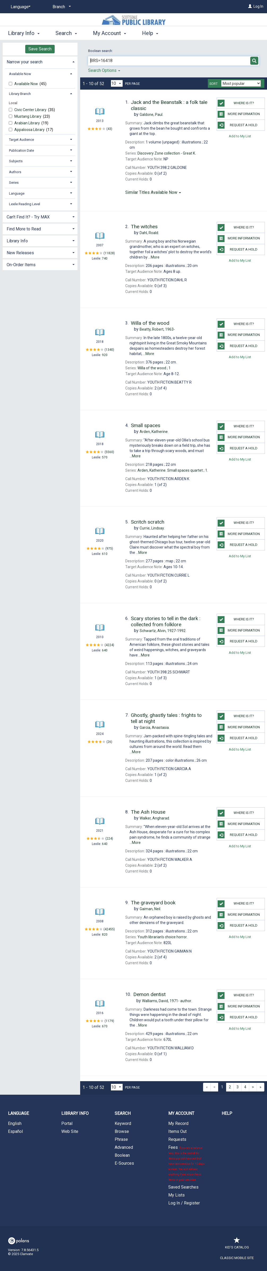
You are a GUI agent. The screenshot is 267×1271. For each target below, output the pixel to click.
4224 (109, 645)
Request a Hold (237, 125)
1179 (109, 1021)
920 (104, 355)
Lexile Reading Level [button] (24, 204)
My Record (178, 1123)
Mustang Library (28, 116)
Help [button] (150, 33)
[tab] (40, 61)
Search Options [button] (104, 70)
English (14, 1123)
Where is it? (236, 103)
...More (154, 257)
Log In (258, 6)
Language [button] (16, 193)
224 (109, 838)
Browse (122, 1131)
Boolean (122, 1155)
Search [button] (66, 33)
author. (167, 1001)
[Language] (19, 7)
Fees (186, 1163)
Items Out (177, 1131)
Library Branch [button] (20, 94)
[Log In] (250, 6)
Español (15, 1131)
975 (109, 548)
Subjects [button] (16, 161)
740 (104, 258)
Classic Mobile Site (237, 1258)
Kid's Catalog (237, 1244)
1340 (109, 349)
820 (104, 934)
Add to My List (240, 136)
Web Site (69, 1131)
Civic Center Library (30, 110)
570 (104, 457)
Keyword (123, 1123)
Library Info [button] (24, 33)
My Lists (176, 1195)
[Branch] (61, 7)
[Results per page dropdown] (117, 83)
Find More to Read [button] (24, 228)
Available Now (26, 84)
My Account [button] (109, 33)
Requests (177, 1139)
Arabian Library (27, 123)
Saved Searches (183, 1187)
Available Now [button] (20, 74)
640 (104, 650)
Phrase (121, 1139)
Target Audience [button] (21, 140)
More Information (239, 114)
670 (104, 1026)
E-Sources (124, 1163)
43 (109, 128)
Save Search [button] (39, 48)
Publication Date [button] (21, 150)
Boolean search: (101, 51)
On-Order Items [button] (21, 264)
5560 (109, 452)
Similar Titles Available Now (153, 192)
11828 (109, 253)
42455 (109, 929)
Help (227, 1113)
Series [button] (14, 183)
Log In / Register (184, 1203)
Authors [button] (15, 172)
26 (109, 741)
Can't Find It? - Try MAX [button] (28, 217)
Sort (213, 84)
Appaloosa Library (29, 130)
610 (104, 554)
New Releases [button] (20, 252)
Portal (66, 1123)
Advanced (124, 1147)
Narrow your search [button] (24, 61)
